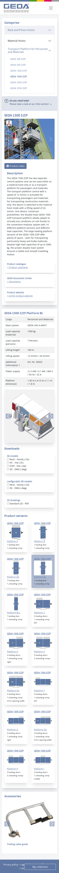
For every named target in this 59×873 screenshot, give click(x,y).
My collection (40, 867)
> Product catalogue (17, 267)
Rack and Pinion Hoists (21, 30)
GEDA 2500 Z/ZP (18, 82)
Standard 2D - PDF (19, 503)
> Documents (14, 281)
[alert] (29, 103)
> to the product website (20, 295)
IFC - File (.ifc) (16, 462)
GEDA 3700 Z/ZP (18, 88)
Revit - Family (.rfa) (19, 459)
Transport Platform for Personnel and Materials (28, 50)
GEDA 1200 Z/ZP (18, 70)
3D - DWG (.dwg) (18, 469)
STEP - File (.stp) (18, 465)
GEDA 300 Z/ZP (18, 58)
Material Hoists (17, 40)
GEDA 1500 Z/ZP (18, 76)
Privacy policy (10, 864)
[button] (6, 823)
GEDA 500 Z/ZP (18, 64)
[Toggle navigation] (50, 8)
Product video (15, 165)
